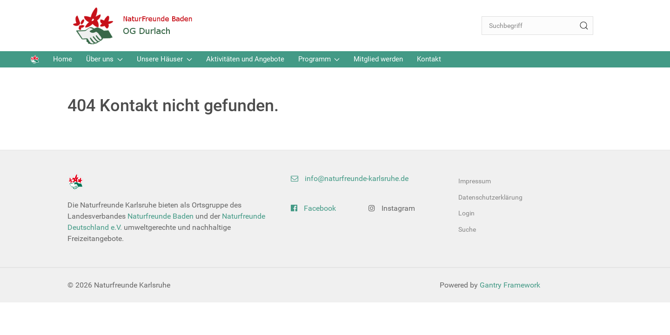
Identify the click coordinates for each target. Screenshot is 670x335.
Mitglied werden (378, 59)
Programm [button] (319, 59)
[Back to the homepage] (140, 25)
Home (62, 59)
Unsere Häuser (164, 59)
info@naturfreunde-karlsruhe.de (350, 178)
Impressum (474, 181)
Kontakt (429, 59)
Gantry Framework (510, 285)
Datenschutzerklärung (490, 197)
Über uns (104, 59)
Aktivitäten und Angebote (245, 59)
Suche (467, 229)
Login (466, 213)
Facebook (313, 208)
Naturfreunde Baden (160, 216)
